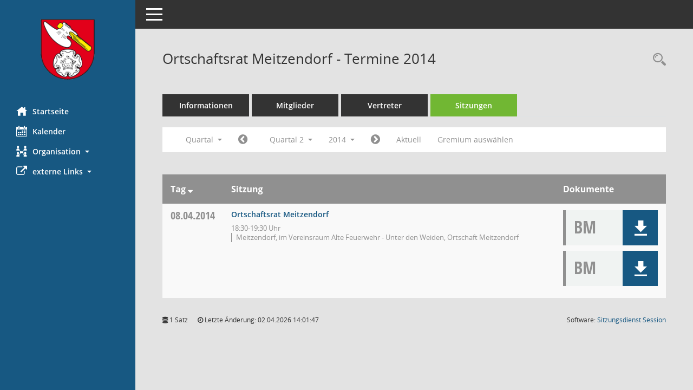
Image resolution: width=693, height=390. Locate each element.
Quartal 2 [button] (291, 139)
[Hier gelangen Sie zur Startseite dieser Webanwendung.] (67, 49)
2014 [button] (342, 139)
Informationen (206, 105)
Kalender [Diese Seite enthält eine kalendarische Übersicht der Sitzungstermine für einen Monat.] (41, 131)
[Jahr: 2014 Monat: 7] (375, 140)
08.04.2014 (193, 215)
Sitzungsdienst (631, 319)
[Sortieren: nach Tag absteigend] (190, 189)
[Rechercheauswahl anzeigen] (657, 60)
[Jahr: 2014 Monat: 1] (243, 140)
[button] (67, 151)
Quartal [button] (204, 139)
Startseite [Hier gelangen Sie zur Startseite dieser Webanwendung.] (42, 111)
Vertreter (385, 105)
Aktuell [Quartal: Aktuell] (408, 139)
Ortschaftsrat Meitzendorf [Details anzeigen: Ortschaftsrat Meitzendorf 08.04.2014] (280, 214)
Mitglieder (295, 105)
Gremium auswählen (475, 139)
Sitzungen (473, 105)
